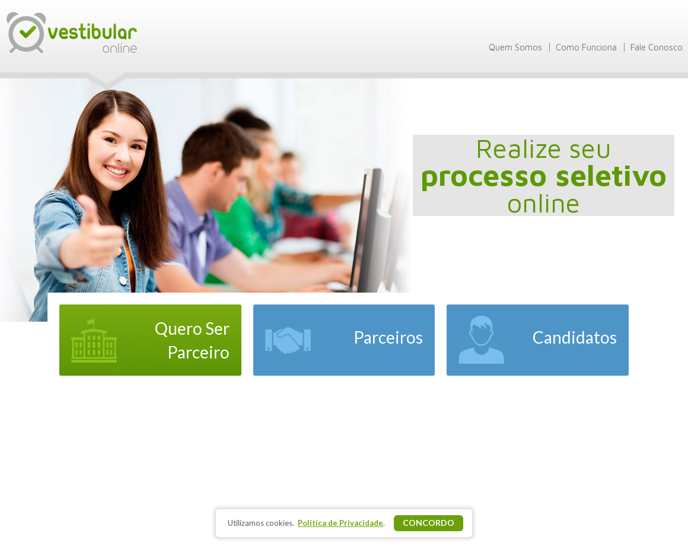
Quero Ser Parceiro (192, 340)
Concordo (428, 523)
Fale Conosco (656, 47)
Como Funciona (586, 47)
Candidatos (575, 337)
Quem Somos (515, 47)
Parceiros (388, 337)
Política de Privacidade (340, 523)
